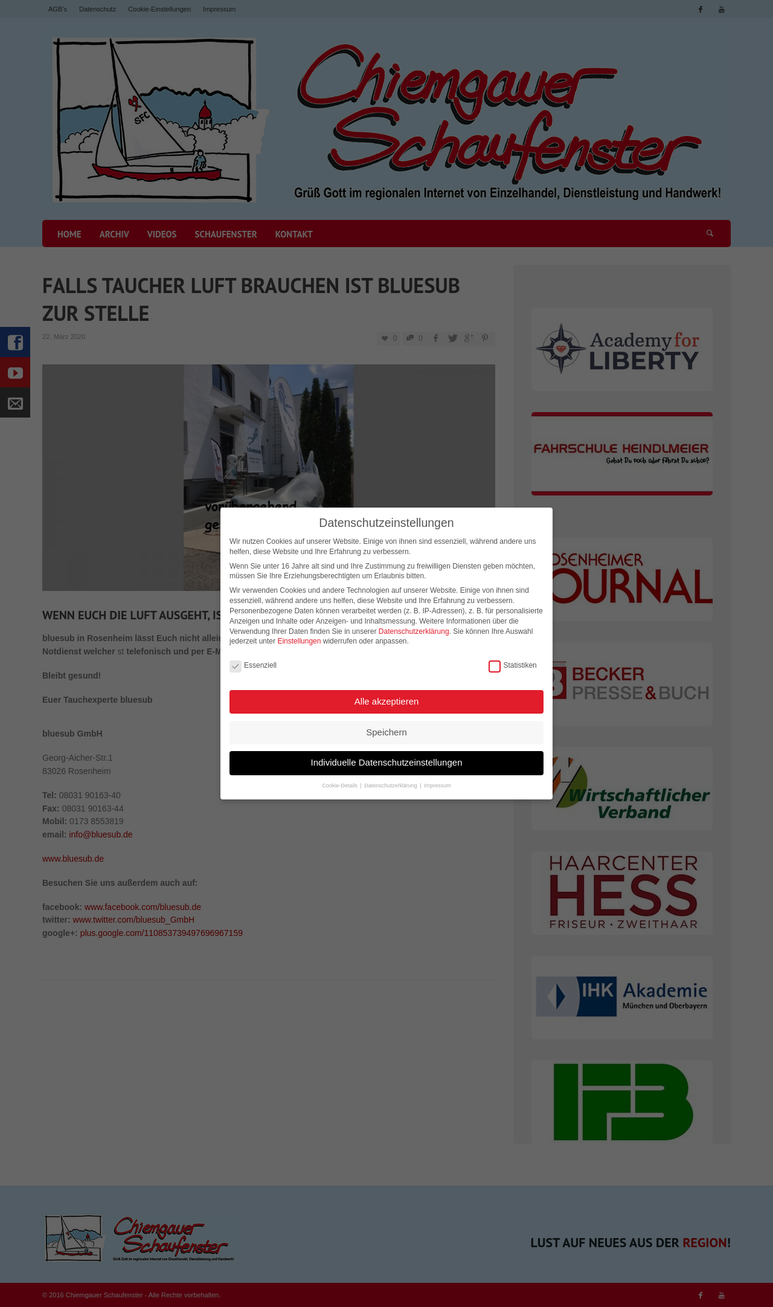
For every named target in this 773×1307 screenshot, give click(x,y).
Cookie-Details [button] (340, 777)
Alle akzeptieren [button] (386, 693)
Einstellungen (299, 632)
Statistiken (512, 657)
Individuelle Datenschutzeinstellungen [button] (386, 754)
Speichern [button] (386, 723)
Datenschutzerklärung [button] (391, 777)
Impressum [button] (437, 777)
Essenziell (253, 657)
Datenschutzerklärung (414, 623)
